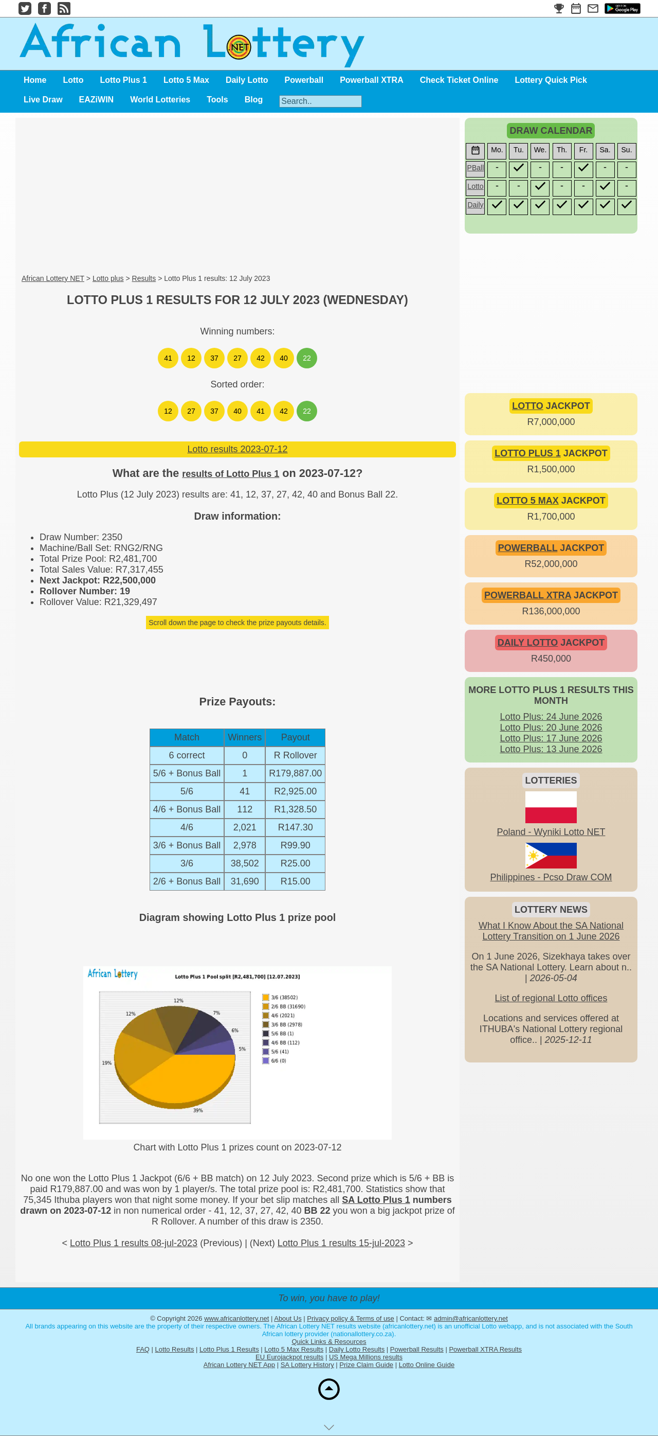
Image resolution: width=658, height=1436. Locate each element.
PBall (475, 168)
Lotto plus (108, 278)
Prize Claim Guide (366, 1365)
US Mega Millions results (366, 1357)
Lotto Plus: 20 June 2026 (551, 727)
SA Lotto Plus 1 (376, 1200)
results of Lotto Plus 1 (230, 474)
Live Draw (43, 99)
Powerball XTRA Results (485, 1349)
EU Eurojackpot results (289, 1357)
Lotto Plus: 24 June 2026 (551, 717)
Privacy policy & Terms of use (350, 1318)
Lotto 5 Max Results (293, 1349)
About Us (287, 1318)
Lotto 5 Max (186, 80)
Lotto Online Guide (426, 1365)
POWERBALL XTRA (527, 595)
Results (144, 278)
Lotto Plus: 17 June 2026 (551, 738)
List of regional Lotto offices (551, 998)
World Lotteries (160, 99)
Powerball (304, 80)
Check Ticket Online (459, 80)
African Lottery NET (53, 278)
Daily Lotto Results (357, 1349)
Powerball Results (417, 1349)
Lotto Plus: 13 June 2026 (551, 749)
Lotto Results (174, 1349)
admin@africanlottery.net (471, 1318)
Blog (254, 99)
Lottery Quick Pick (551, 80)
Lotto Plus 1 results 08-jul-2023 (133, 1243)
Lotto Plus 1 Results (229, 1349)
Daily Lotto (247, 80)
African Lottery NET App (239, 1365)
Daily (475, 205)
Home (35, 80)
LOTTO (527, 406)
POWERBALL (528, 548)
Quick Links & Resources (328, 1341)
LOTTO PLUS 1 (528, 453)
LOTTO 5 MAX (528, 500)
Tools (217, 99)
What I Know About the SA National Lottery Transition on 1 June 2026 (551, 931)
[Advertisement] (237, 197)
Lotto (73, 80)
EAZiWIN (96, 99)
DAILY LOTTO (528, 642)
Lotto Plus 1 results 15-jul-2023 (341, 1243)
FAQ (143, 1349)
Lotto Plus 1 (123, 80)
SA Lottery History (307, 1365)
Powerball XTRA (372, 80)
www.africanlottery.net (236, 1318)
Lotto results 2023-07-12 (237, 449)
